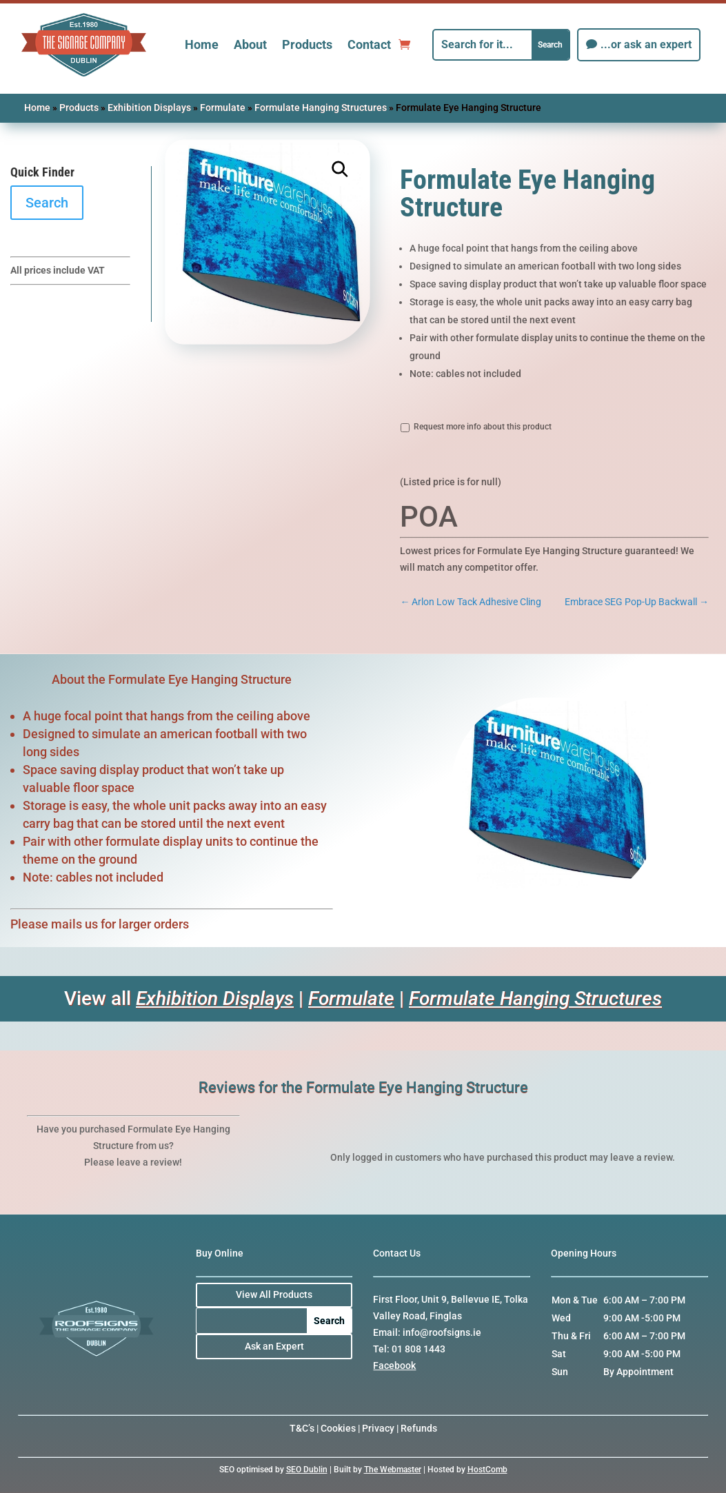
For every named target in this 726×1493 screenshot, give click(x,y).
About (250, 44)
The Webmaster (392, 1469)
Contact (369, 44)
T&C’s (302, 1428)
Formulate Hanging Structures (320, 107)
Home (202, 44)
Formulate (222, 107)
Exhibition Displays (149, 107)
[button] (339, 170)
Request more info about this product (483, 426)
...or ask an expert (646, 44)
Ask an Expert (274, 1346)
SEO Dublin (306, 1469)
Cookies (338, 1428)
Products (307, 44)
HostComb (487, 1469)
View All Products (274, 1294)
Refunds (419, 1428)
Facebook (394, 1365)
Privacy (378, 1428)
